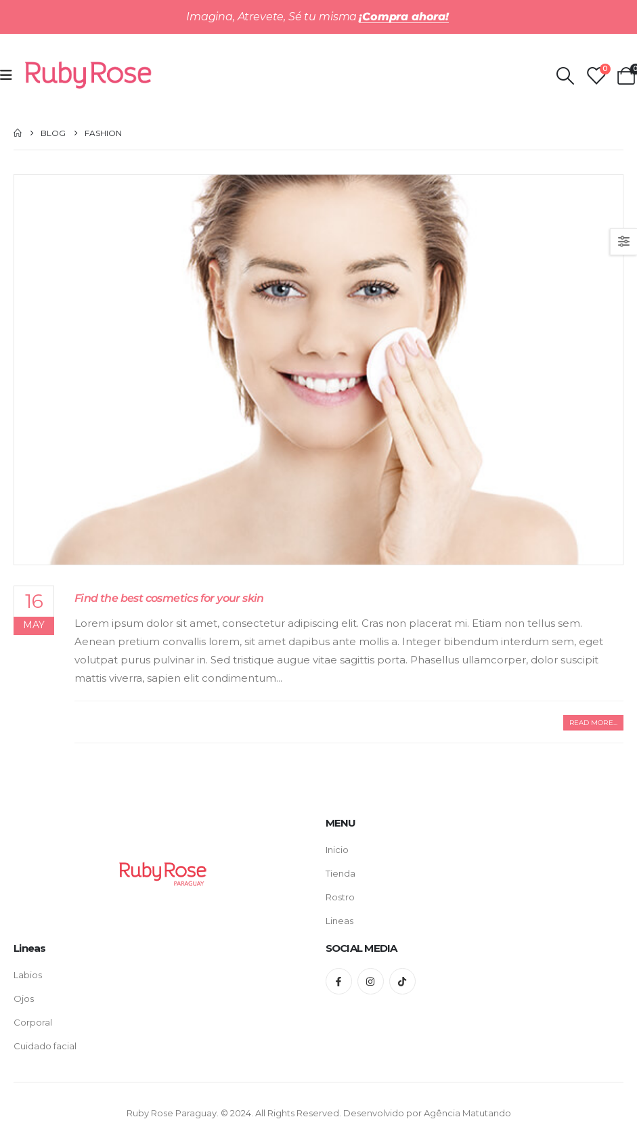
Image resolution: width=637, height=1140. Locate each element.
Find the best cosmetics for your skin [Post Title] (169, 598)
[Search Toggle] (564, 76)
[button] (593, 722)
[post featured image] (318, 369)
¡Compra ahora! (404, 16)
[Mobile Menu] (10, 75)
